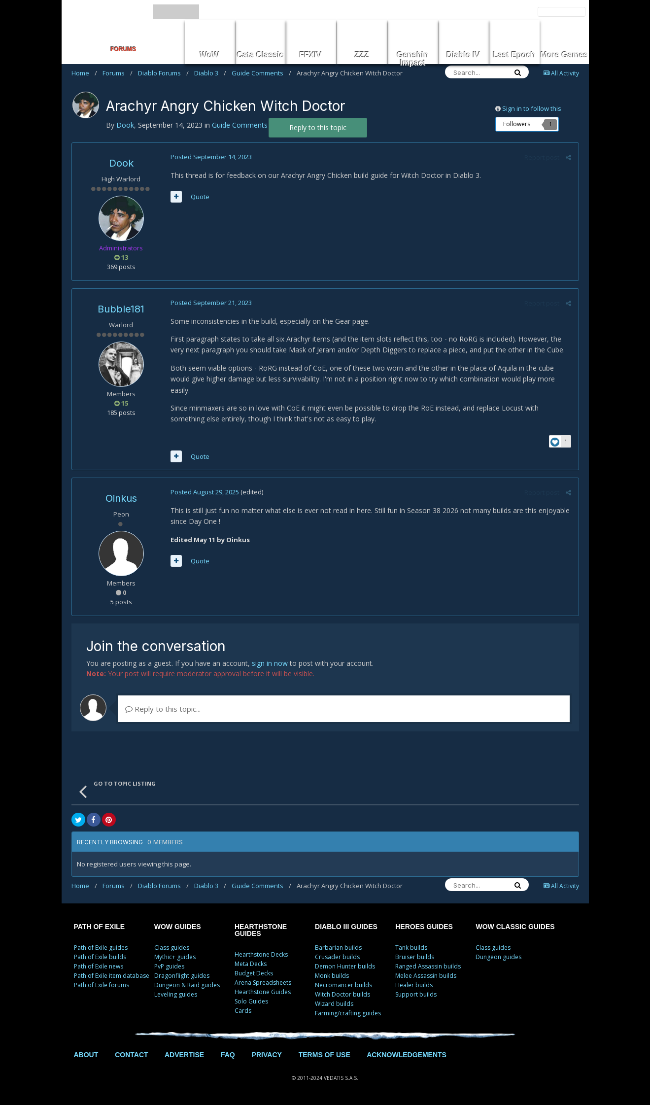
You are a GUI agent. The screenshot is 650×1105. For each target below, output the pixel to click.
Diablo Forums (163, 73)
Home (84, 73)
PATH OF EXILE (99, 927)
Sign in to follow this (531, 108)
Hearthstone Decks (261, 954)
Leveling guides (175, 994)
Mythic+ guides (175, 957)
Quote (200, 196)
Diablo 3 (210, 73)
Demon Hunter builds (345, 966)
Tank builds (411, 947)
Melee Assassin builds (425, 975)
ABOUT (86, 1055)
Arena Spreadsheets (263, 982)
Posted (211, 156)
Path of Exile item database (111, 975)
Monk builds (332, 975)
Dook (121, 163)
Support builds (416, 994)
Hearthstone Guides (263, 992)
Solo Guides (251, 1001)
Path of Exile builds (100, 957)
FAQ (228, 1055)
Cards (243, 1010)
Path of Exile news (98, 966)
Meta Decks (251, 964)
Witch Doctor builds (342, 994)
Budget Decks (254, 973)
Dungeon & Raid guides (187, 985)
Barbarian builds (338, 947)
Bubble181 (121, 309)
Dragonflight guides (181, 975)
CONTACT (131, 1055)
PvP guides (169, 966)
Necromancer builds (343, 985)
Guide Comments (261, 73)
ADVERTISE (184, 1055)
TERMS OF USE (324, 1055)
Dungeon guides (498, 957)
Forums (118, 73)
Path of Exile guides (101, 947)
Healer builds (414, 985)
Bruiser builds (414, 957)
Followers (516, 124)
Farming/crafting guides (348, 1013)
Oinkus (121, 498)
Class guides (171, 947)
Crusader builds (337, 957)
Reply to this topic (317, 127)
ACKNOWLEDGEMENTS (406, 1055)
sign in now (270, 663)
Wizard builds (334, 1004)
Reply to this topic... (163, 709)
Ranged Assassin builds (428, 966)
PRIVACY (267, 1055)
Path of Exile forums (101, 985)
